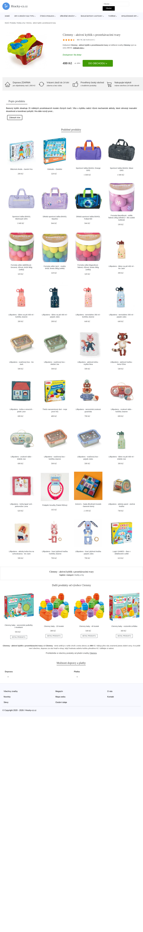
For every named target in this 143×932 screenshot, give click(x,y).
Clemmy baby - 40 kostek (89, 626)
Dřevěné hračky (67, 16)
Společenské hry (129, 16)
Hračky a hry (21, 23)
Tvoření (111, 16)
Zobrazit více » (78, 48)
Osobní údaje (61, 702)
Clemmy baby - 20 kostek (54, 626)
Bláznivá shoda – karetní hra (21, 169)
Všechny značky (11, 691)
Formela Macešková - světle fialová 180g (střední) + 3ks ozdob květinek (121, 218)
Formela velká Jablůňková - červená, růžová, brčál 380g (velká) (21, 267)
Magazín (59, 691)
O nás (109, 691)
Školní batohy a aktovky (91, 16)
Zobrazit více (14, 117)
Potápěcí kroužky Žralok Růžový (54, 505)
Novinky (7, 697)
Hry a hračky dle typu (24, 16)
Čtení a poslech (47, 16)
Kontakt (110, 697)
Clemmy (127, 45)
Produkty (13, 23)
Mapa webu (61, 697)
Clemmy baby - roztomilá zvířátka (124, 626)
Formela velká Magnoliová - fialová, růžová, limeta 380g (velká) (88, 267)
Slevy (6, 702)
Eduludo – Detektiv (55, 169)
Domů (7, 16)
